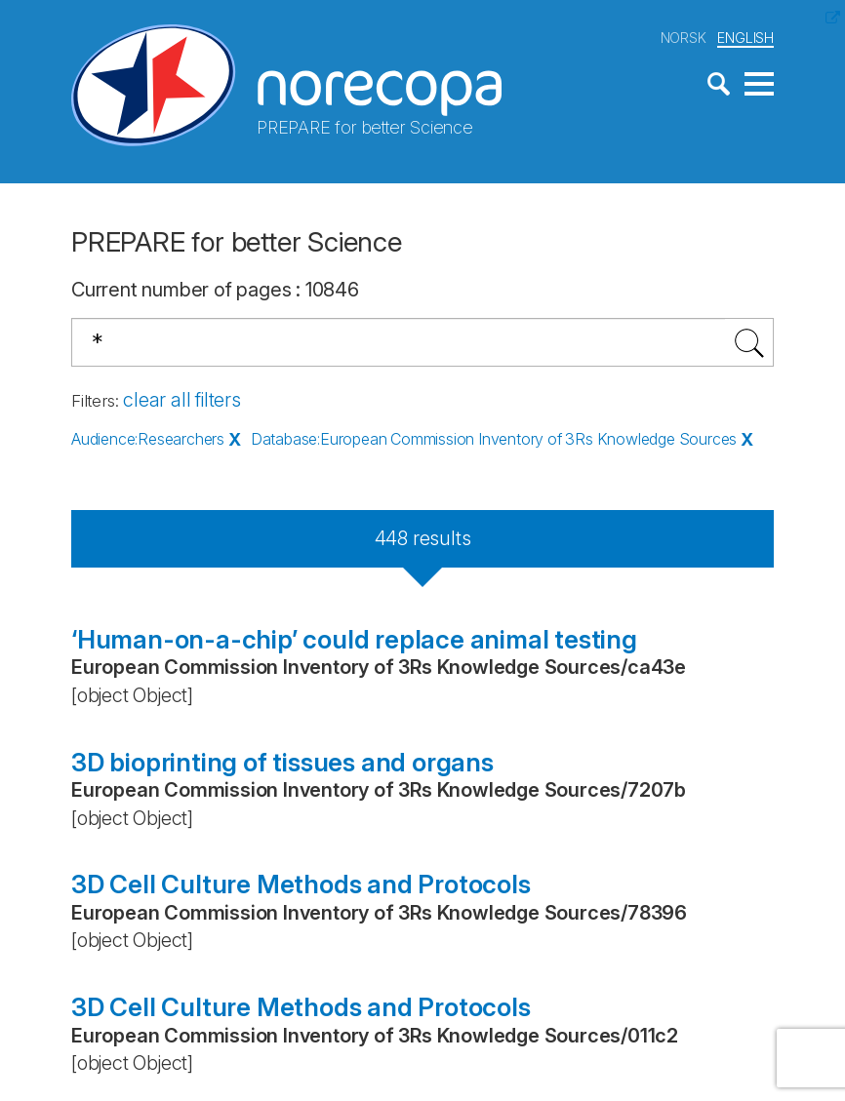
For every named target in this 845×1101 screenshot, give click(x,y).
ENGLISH (745, 37)
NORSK (683, 37)
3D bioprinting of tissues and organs (282, 762)
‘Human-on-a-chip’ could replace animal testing (354, 639)
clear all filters (182, 400)
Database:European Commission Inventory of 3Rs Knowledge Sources (494, 439)
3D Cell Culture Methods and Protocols (301, 884)
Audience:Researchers (147, 439)
